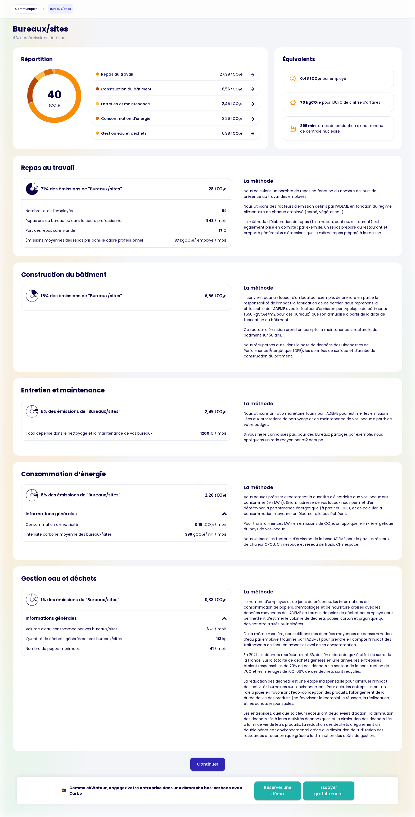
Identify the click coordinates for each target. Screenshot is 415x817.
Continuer (207, 764)
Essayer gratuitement (328, 790)
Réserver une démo (277, 790)
